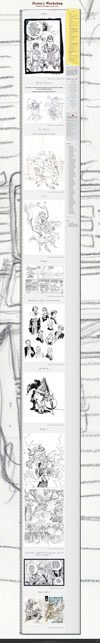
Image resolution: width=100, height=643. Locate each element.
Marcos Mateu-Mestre (72, 90)
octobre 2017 (71, 185)
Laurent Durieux (72, 88)
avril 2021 (71, 158)
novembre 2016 (72, 192)
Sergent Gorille (71, 128)
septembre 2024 (72, 149)
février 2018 (71, 180)
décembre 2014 (72, 213)
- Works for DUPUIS (72, 36)
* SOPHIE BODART (72, 60)
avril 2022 (71, 153)
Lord (44, 196)
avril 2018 (71, 178)
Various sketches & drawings (73, 45)
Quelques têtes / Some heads (44, 300)
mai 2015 (71, 207)
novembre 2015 (72, 202)
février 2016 (71, 198)
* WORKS (70, 15)
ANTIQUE (70, 126)
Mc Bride (44, 369)
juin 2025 (71, 148)
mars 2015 (71, 210)
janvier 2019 (71, 171)
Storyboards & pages (73, 43)
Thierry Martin (73, 105)
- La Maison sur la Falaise (74, 18)
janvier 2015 (71, 212)
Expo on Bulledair (72, 84)
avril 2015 (71, 209)
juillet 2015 (71, 205)
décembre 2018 (72, 173)
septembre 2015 (72, 203)
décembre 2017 (72, 183)
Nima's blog (72, 96)
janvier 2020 (71, 165)
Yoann (72, 106)
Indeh (44, 14)
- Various (70, 21)
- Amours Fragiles (72, 47)
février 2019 (71, 170)
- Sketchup (71, 49)
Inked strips (71, 33)
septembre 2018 (72, 176)
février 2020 (71, 164)
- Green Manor (72, 16)
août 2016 (71, 194)
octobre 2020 (72, 161)
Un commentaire (61, 588)
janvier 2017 (71, 191)
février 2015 (71, 211)
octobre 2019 (71, 168)
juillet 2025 (71, 147)
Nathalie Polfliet (72, 94)
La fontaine (70, 123)
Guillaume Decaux (72, 85)
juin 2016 (71, 195)
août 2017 (71, 186)
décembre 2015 (72, 201)
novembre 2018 (72, 174)
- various (70, 34)
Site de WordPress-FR (73, 226)
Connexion (71, 223)
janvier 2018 (71, 182)
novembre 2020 (72, 160)
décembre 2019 (72, 166)
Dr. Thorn (44, 129)
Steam (69, 130)
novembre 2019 (72, 167)
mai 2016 (71, 196)
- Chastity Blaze (72, 29)
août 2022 (71, 152)
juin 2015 (71, 206)
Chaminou (70, 132)
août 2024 (71, 150)
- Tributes (71, 20)
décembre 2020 (72, 159)
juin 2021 (71, 157)
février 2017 (71, 189)
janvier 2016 (71, 200)
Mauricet (72, 93)
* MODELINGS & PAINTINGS (71, 52)
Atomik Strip (72, 81)
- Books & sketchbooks (73, 55)
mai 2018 (71, 177)
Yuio (72, 108)
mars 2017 (71, 188)
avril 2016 (71, 197)
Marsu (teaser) (44, 83)
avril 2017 (71, 187)
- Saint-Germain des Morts (73, 26)
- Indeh (70, 41)
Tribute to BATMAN (71, 125)
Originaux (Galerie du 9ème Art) (72, 98)
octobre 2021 (71, 156)
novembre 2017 (72, 184)
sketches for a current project (72, 121)
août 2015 (71, 204)
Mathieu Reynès (72, 91)
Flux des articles (73, 224)
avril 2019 (71, 169)
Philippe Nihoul (73, 100)
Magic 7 (44, 429)
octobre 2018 (71, 175)
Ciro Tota (72, 82)
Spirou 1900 (71, 38)
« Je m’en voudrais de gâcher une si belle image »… (44, 554)
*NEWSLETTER (71, 59)
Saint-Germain (71, 133)
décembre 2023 (72, 151)
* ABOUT (70, 57)
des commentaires (74, 225)
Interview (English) (73, 87)
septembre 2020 (72, 162)
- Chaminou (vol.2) (72, 28)
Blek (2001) (44, 592)
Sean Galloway (73, 103)
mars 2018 (71, 179)
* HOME (69, 13)
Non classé (53, 78)
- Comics (70, 23)
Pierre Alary (72, 102)
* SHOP (69, 54)
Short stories (72, 39)
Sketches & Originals (73, 31)
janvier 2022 (71, 155)
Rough (44, 261)
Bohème (69, 135)
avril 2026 (71, 146)
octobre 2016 (71, 193)
